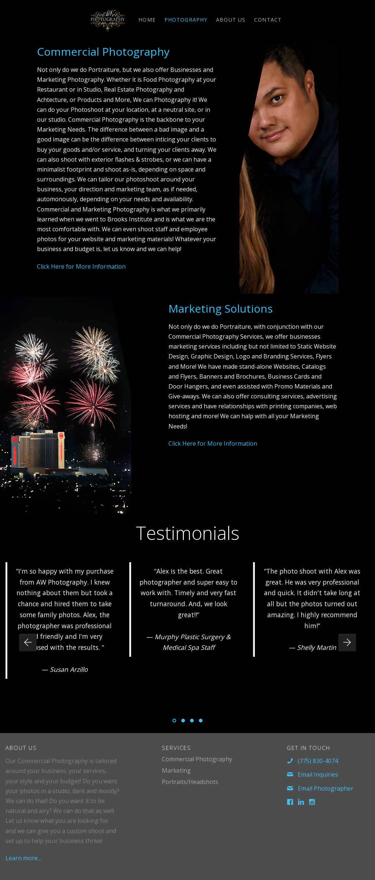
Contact (268, 19)
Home (146, 19)
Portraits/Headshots (190, 782)
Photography (185, 19)
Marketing (176, 770)
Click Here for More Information (81, 266)
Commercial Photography (103, 51)
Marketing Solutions (220, 308)
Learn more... (23, 858)
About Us (230, 19)
